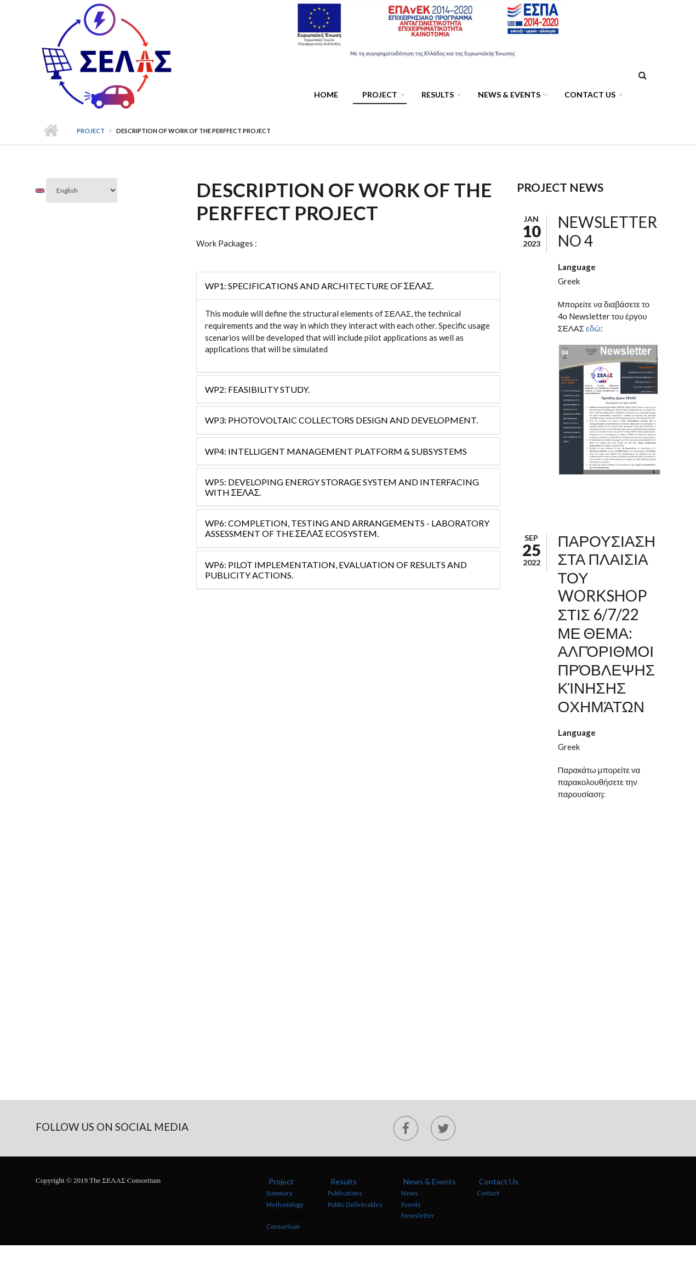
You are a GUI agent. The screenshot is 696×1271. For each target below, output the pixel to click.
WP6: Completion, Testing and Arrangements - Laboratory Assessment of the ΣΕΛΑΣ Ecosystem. (347, 528)
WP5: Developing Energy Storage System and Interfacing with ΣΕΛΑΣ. (342, 487)
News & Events (511, 96)
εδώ (593, 328)
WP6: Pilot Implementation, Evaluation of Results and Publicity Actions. (336, 569)
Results (439, 96)
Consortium (283, 1226)
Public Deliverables (355, 1203)
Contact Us (591, 96)
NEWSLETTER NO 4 (607, 231)
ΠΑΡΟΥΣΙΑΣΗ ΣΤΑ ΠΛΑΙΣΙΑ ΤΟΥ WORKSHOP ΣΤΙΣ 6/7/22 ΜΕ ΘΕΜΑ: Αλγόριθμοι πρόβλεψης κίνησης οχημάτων (606, 623)
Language (577, 267)
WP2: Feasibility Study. (257, 389)
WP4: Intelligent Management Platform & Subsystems (336, 451)
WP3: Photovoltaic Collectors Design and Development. (341, 420)
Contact (488, 1192)
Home (326, 94)
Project (381, 96)
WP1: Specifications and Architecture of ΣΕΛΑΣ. (319, 285)
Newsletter (418, 1215)
